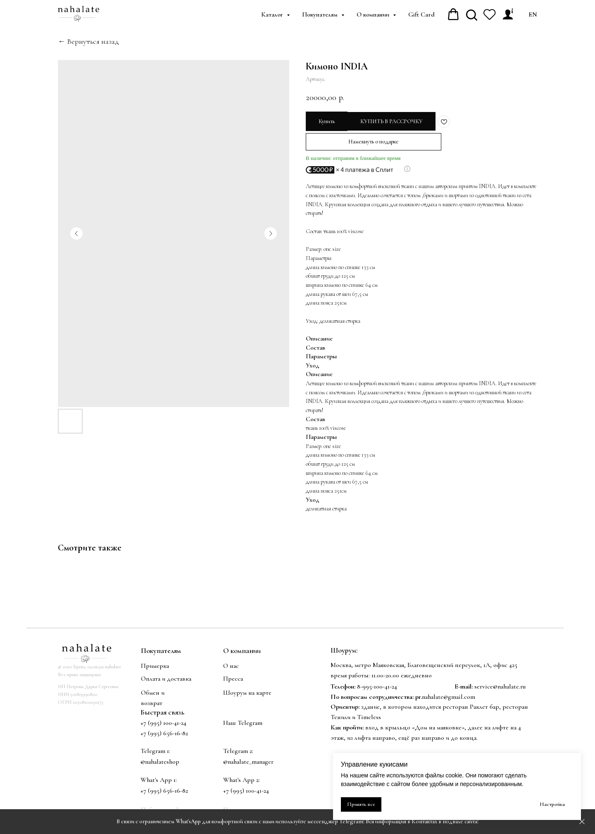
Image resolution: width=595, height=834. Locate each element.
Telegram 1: (155, 751)
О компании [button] (374, 14)
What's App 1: (158, 780)
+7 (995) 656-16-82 (164, 790)
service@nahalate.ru (500, 686)
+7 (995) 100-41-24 (163, 723)
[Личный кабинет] (508, 14)
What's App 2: (241, 780)
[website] (471, 14)
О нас (231, 666)
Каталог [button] (273, 14)
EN (532, 14)
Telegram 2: (238, 751)
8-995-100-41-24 (377, 686)
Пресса (233, 678)
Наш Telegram (242, 723)
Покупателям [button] (320, 14)
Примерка (155, 666)
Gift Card (421, 14)
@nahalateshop (159, 762)
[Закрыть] (582, 822)
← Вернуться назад (88, 41)
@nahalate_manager (248, 762)
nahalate (432, 697)
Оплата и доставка (166, 678)
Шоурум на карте (247, 693)
